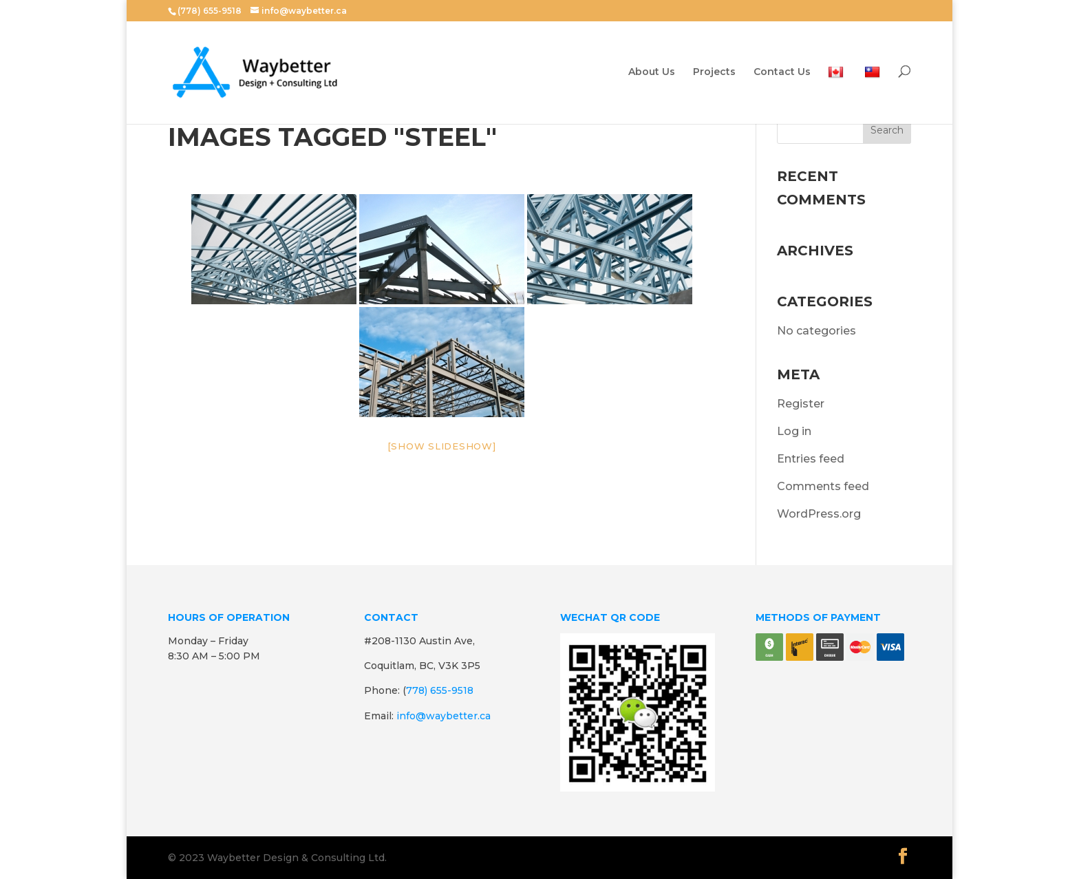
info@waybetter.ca (443, 716)
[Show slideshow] (441, 446)
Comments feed (823, 486)
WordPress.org (819, 513)
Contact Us (782, 72)
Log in (794, 431)
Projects (714, 72)
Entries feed (810, 458)
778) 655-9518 (439, 690)
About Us (651, 72)
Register (800, 403)
